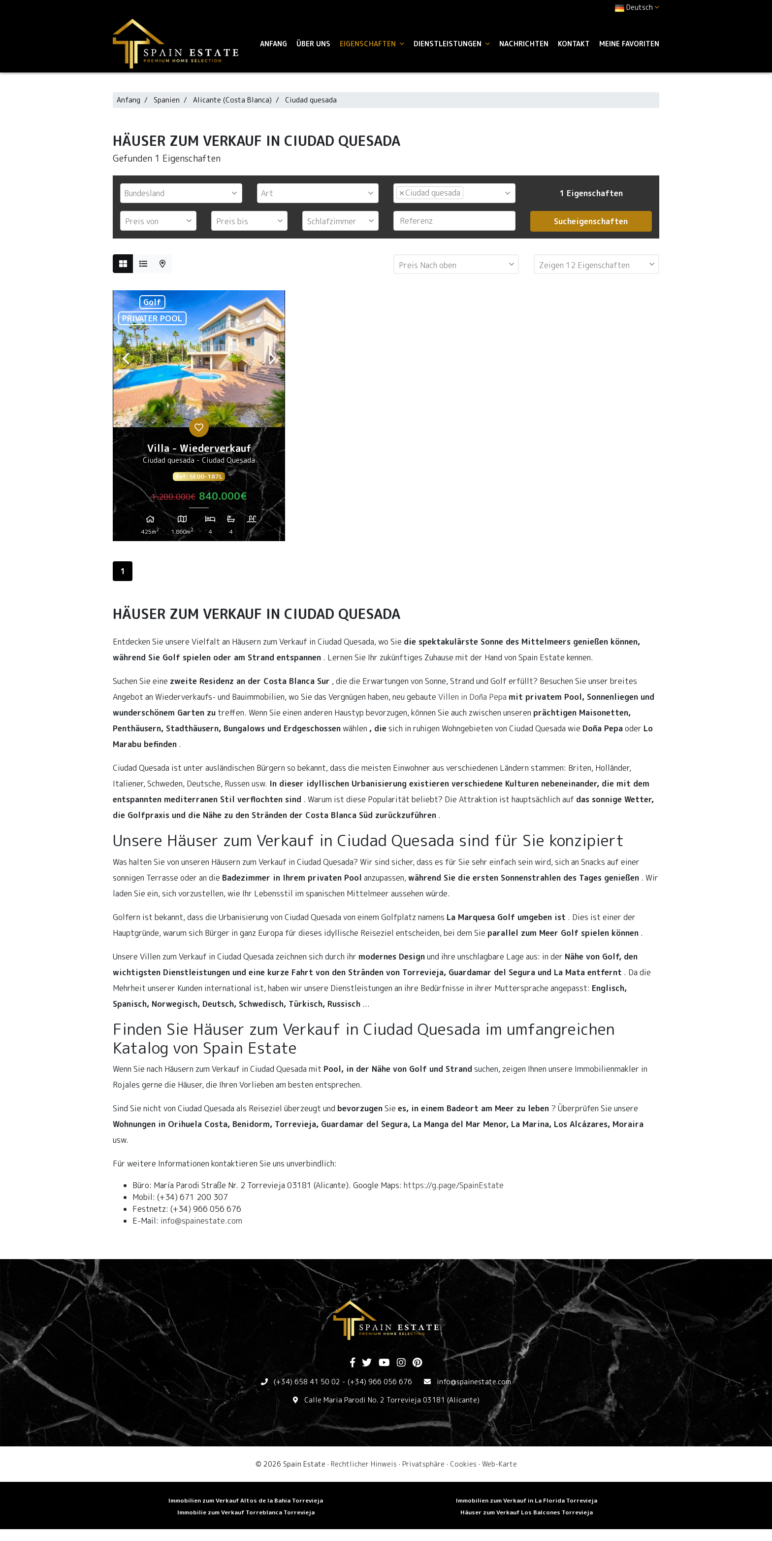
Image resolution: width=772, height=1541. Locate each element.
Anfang (273, 43)
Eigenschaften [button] (372, 43)
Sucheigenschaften (591, 221)
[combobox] (181, 193)
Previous (125, 358)
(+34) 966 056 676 (380, 1381)
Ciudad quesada (311, 99)
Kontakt (574, 43)
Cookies (463, 1464)
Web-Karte (499, 1464)
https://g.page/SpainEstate (454, 1185)
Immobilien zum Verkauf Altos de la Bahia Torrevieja (245, 1500)
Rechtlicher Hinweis (364, 1464)
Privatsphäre (423, 1464)
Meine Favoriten (629, 43)
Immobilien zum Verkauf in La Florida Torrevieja (526, 1500)
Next (272, 358)
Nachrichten (523, 43)
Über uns (313, 43)
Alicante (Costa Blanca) (232, 99)
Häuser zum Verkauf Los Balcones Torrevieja (526, 1512)
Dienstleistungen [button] (452, 43)
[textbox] (183, 193)
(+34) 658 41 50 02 (307, 1381)
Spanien (167, 99)
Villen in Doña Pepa (472, 696)
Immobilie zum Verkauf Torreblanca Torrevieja (246, 1512)
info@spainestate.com (201, 1220)
